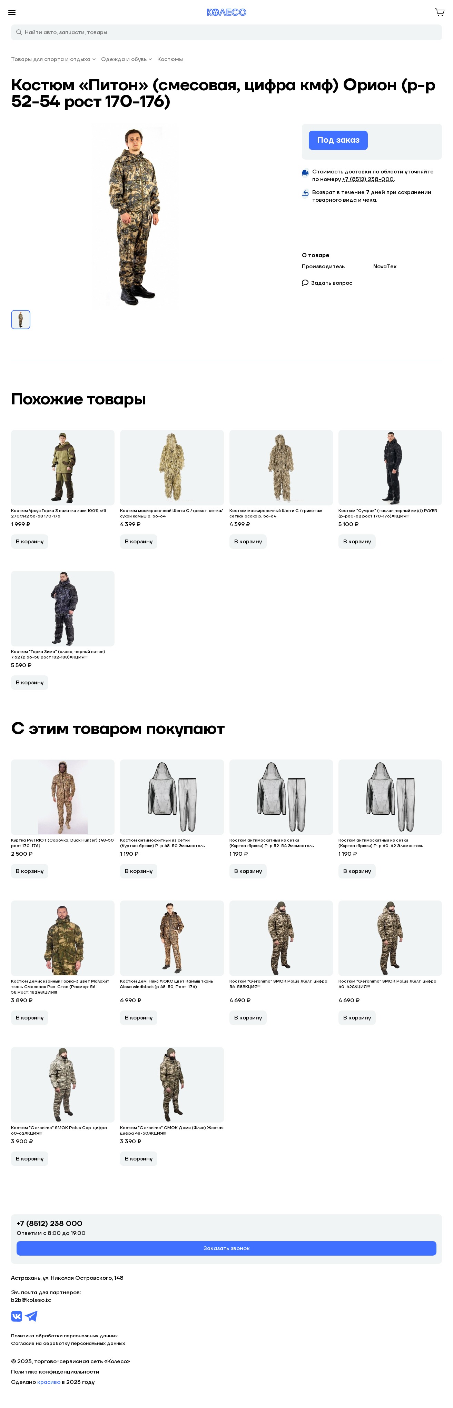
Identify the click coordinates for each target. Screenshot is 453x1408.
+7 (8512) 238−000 (368, 179)
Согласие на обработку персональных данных (68, 1343)
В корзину (29, 541)
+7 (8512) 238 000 (49, 1223)
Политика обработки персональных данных (64, 1336)
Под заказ (338, 140)
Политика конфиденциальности (55, 1371)
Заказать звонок (227, 1248)
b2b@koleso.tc (31, 1300)
